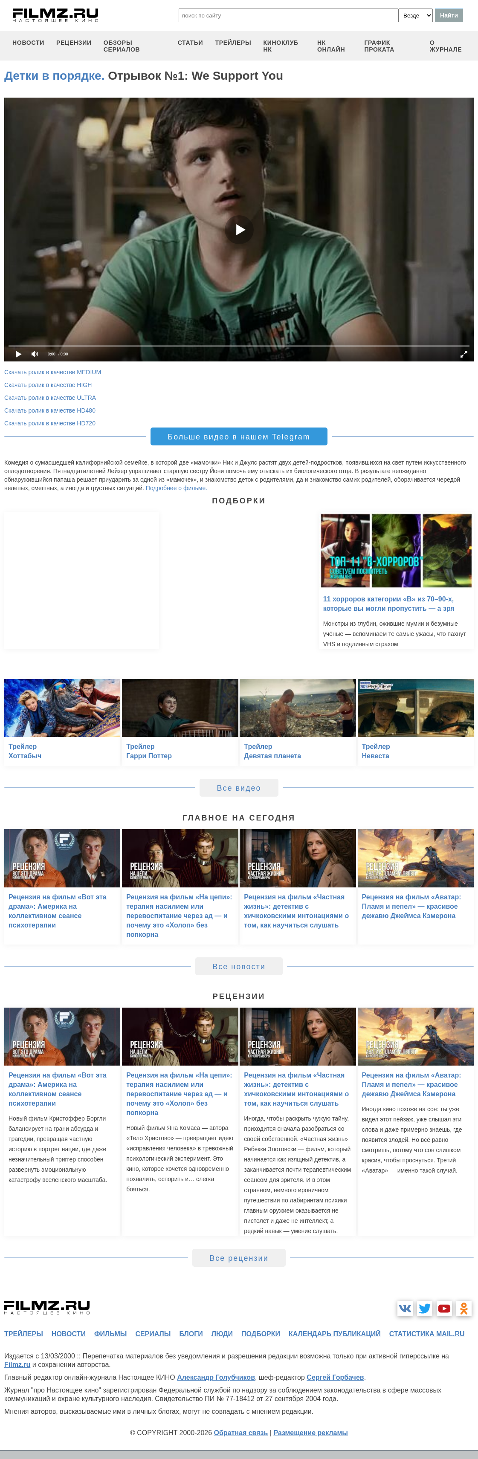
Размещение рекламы (310, 1432)
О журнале (446, 46)
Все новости (239, 966)
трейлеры (233, 42)
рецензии (74, 42)
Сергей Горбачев (335, 1377)
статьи (190, 42)
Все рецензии (238, 1258)
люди (222, 1334)
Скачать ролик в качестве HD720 (50, 423)
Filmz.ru (17, 1364)
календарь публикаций (335, 1334)
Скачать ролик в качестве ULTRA (50, 397)
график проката (379, 46)
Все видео (239, 788)
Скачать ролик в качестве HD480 (50, 410)
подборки (260, 1334)
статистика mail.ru (427, 1334)
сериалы (153, 1334)
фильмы (110, 1334)
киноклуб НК (281, 46)
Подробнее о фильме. (176, 488)
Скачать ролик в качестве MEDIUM (52, 372)
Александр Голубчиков (216, 1377)
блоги (191, 1334)
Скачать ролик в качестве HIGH (48, 384)
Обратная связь (241, 1432)
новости (28, 42)
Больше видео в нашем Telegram (239, 437)
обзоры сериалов (122, 46)
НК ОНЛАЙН (331, 46)
